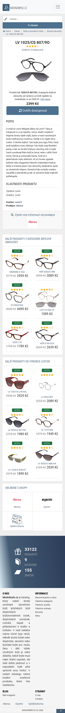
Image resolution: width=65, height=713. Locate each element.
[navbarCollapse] (57, 6)
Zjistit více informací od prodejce (32, 220)
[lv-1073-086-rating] (47, 415)
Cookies (39, 699)
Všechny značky (42, 605)
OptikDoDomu (36, 703)
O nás (38, 695)
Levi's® (18, 202)
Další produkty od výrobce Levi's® (27, 361)
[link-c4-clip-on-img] (47, 299)
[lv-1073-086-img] (47, 421)
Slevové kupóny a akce (45, 597)
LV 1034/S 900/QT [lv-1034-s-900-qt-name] (17, 469)
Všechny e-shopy (43, 608)
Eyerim (19, 703)
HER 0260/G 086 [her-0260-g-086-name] (47, 271)
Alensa (19, 205)
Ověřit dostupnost (32, 110)
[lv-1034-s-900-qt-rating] (17, 448)
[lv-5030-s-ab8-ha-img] (47, 455)
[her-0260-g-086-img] (47, 263)
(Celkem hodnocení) (32, 50)
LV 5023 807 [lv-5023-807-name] (47, 397)
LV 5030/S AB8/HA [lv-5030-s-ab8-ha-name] (47, 463)
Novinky (39, 612)
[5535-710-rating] (17, 328)
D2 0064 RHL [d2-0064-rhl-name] (17, 305)
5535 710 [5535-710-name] (17, 342)
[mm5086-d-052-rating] (17, 256)
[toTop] (60, 711)
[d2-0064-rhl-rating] (17, 289)
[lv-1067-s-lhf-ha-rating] (17, 375)
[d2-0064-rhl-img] (17, 297)
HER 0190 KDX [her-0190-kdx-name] (47, 343)
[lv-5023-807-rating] (47, 375)
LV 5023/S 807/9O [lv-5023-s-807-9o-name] (17, 430)
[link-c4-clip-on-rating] (47, 289)
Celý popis (45, 99)
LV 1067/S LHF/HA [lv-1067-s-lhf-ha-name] (17, 391)
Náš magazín (9, 695)
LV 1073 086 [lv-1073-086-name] (47, 429)
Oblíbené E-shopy (16, 488)
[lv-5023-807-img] (47, 385)
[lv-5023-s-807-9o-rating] (17, 415)
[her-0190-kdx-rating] (47, 328)
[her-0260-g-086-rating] (47, 256)
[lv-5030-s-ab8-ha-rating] (47, 448)
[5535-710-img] (17, 334)
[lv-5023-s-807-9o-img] (17, 421)
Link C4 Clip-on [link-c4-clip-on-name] (47, 310)
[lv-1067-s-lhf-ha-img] (17, 383)
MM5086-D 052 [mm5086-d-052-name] (17, 272)
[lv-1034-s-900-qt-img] (17, 458)
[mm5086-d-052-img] (17, 263)
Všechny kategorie (43, 601)
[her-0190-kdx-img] (47, 335)
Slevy (37, 616)
